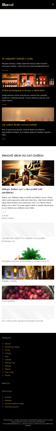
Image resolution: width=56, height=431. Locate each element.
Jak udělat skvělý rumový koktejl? (19, 124)
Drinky (3, 139)
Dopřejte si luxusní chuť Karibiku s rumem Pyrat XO (25, 261)
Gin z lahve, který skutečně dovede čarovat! (22, 321)
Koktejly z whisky (9, 281)
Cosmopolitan (8, 301)
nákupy (4, 212)
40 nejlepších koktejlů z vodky (17, 58)
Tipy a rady (5, 70)
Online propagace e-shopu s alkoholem (23, 90)
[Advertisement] (28, 23)
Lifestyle (4, 104)
